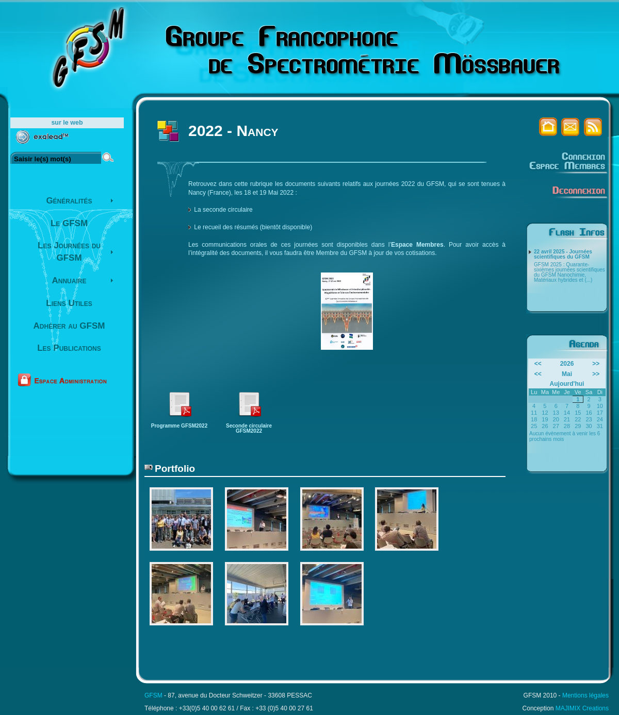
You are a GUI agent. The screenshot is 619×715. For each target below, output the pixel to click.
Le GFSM (69, 223)
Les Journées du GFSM (69, 252)
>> (595, 363)
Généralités (69, 201)
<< (538, 363)
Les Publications (69, 348)
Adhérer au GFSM (69, 326)
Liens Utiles (69, 303)
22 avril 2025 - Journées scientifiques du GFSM (563, 254)
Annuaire (69, 280)
